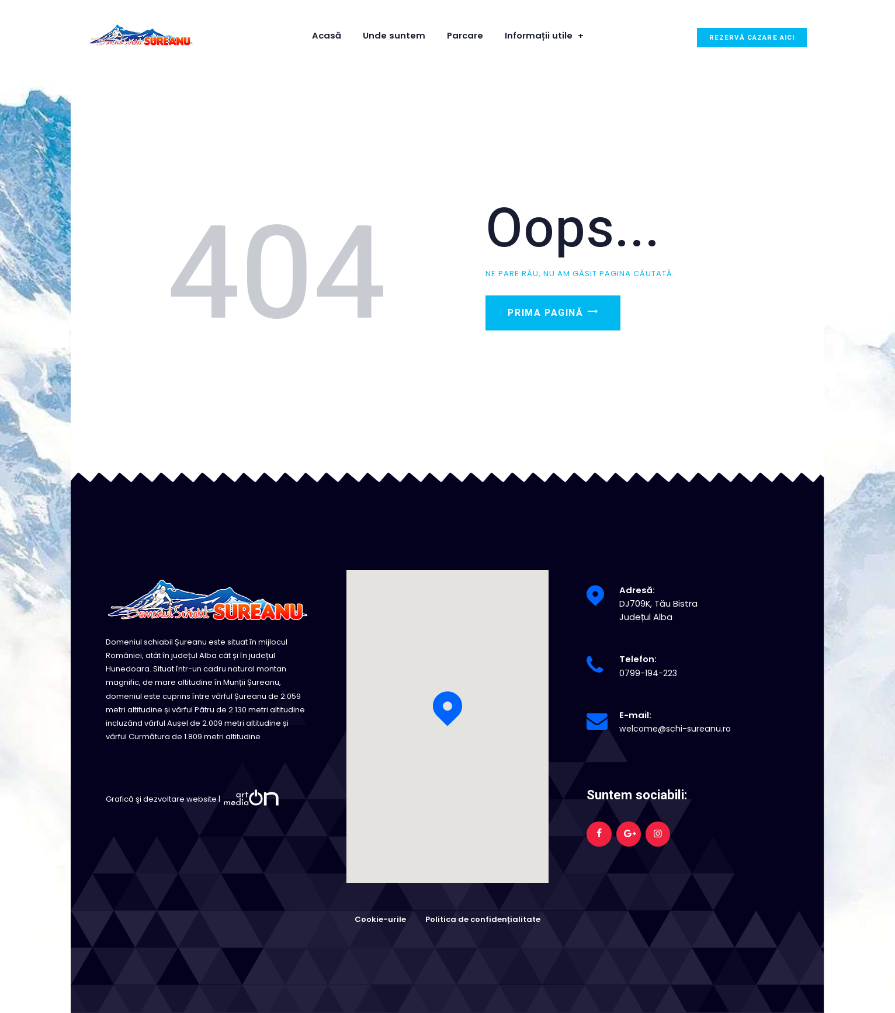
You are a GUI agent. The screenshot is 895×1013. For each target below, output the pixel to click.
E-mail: (635, 715)
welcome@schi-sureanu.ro (677, 728)
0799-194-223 (648, 673)
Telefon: (638, 659)
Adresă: (637, 590)
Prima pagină (555, 318)
